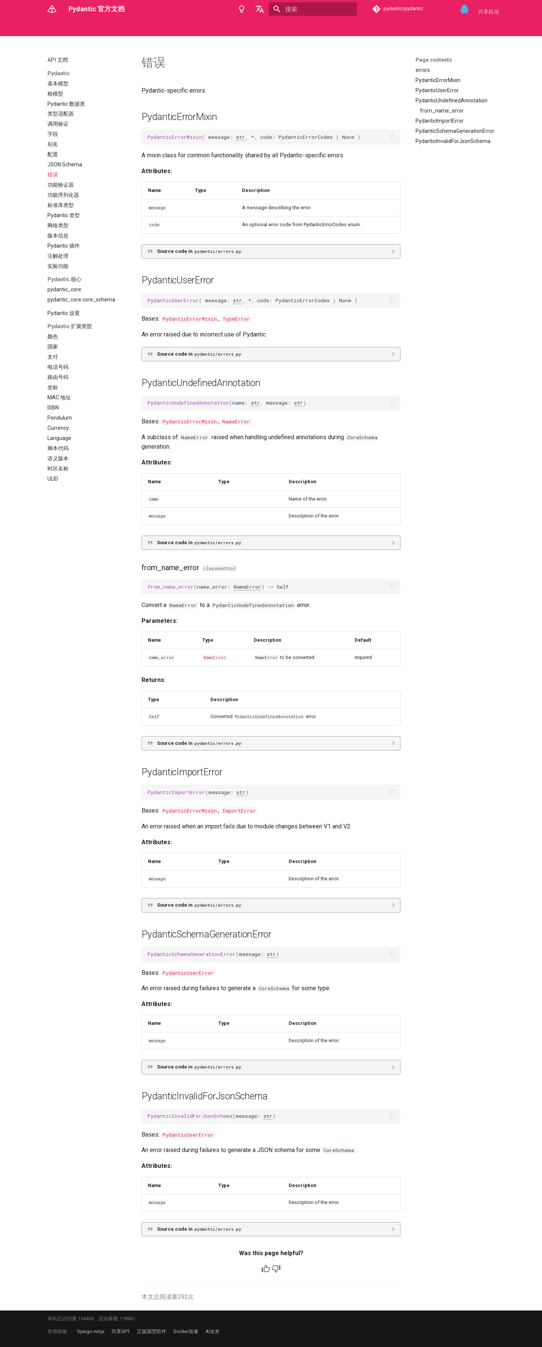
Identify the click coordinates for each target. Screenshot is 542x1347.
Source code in (199, 251)
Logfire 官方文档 (204, 27)
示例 (121, 27)
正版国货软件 (151, 1331)
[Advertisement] (454, 204)
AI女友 (213, 1331)
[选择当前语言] (259, 9)
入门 (52, 27)
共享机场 (488, 12)
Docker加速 (186, 1331)
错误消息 (145, 27)
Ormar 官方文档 (304, 27)
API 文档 (97, 27)
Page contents (434, 60)
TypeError (236, 318)
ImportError (239, 810)
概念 (72, 27)
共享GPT (120, 1331)
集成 (170, 27)
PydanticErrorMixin (190, 318)
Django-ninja (90, 1331)
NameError (236, 421)
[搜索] (313, 9)
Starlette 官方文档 (254, 27)
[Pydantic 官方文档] (51, 9)
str (240, 137)
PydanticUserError (188, 973)
